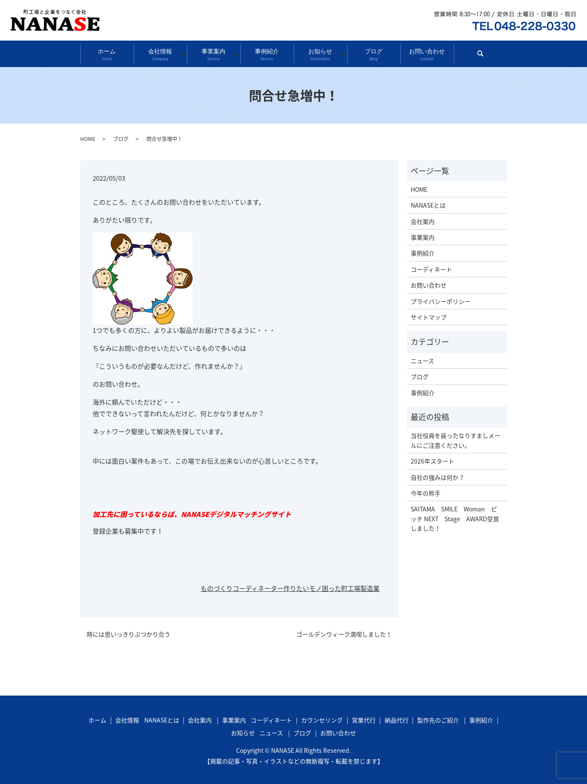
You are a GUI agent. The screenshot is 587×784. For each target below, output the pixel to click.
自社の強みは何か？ (437, 474)
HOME (87, 136)
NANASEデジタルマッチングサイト (236, 511)
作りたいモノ (302, 585)
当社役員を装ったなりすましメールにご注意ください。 (455, 437)
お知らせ (320, 52)
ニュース (422, 357)
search (484, 54)
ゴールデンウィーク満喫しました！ (344, 631)
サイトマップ (429, 314)
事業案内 (213, 52)
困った (331, 585)
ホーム (106, 52)
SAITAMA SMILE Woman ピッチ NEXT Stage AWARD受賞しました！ (455, 516)
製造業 (370, 585)
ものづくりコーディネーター (242, 585)
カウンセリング (322, 717)
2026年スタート (432, 458)
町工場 (350, 585)
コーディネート (431, 266)
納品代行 (397, 717)
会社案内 (423, 218)
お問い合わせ (426, 52)
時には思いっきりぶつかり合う (128, 631)
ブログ (373, 52)
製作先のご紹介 (438, 717)
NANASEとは (428, 202)
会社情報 (159, 52)
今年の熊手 (426, 490)
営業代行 (364, 717)
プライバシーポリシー (440, 298)
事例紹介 (266, 52)
